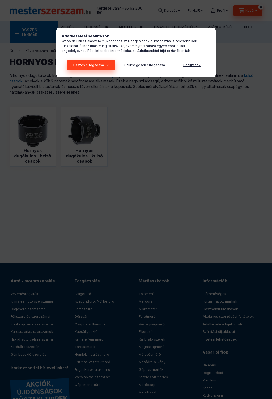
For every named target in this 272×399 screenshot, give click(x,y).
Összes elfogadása (88, 65)
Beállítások (192, 65)
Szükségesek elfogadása (144, 65)
